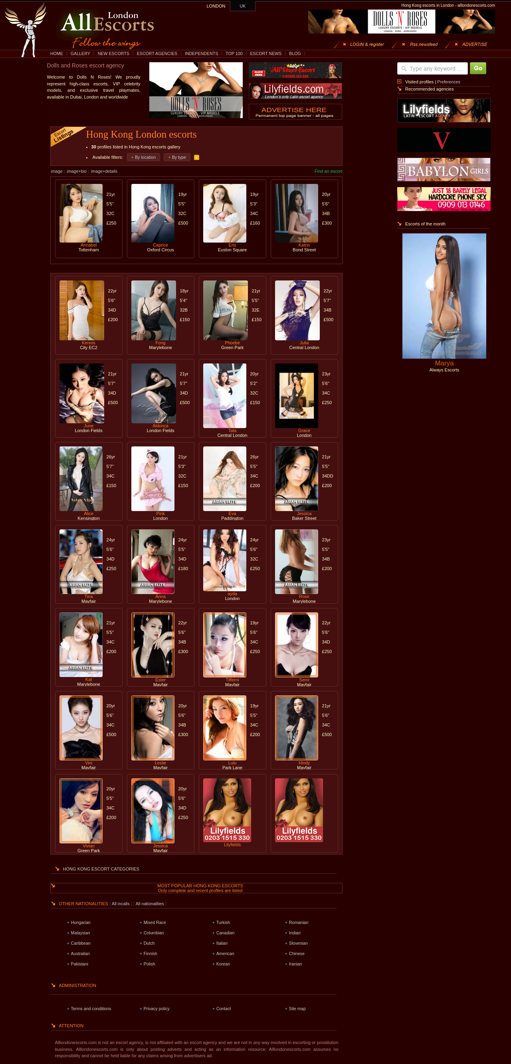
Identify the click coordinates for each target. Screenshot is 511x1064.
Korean (223, 963)
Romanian (299, 922)
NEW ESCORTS (113, 53)
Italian (222, 943)
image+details (104, 171)
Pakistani (79, 963)
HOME (56, 53)
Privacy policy (157, 1008)
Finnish (150, 953)
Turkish (223, 922)
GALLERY (80, 53)
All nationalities (150, 903)
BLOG (295, 53)
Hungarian (81, 922)
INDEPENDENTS (201, 53)
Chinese (297, 953)
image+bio (77, 171)
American (225, 953)
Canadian (225, 932)
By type (179, 157)
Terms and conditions (91, 1008)
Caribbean (81, 943)
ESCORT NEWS (265, 53)
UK (243, 6)
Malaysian (80, 932)
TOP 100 (234, 53)
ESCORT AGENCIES (157, 53)
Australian (80, 953)
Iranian (295, 963)
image (57, 171)
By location (145, 157)
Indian (295, 932)
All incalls (121, 903)
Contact (223, 1008)
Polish (149, 963)
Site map (297, 1008)
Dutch (149, 943)
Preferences (448, 81)
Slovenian (298, 943)
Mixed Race (155, 922)
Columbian (154, 932)
